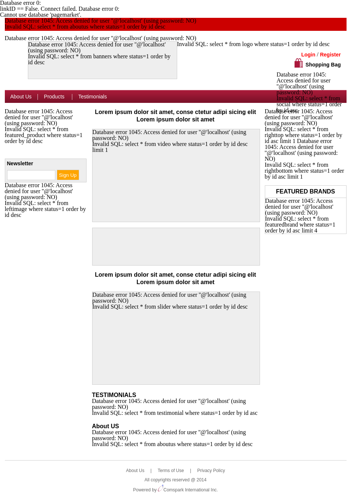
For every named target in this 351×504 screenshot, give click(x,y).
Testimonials (92, 97)
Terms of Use (170, 470)
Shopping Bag (323, 65)
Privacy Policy (211, 470)
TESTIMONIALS (114, 395)
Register (330, 55)
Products (55, 97)
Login (308, 55)
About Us (21, 97)
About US (105, 426)
